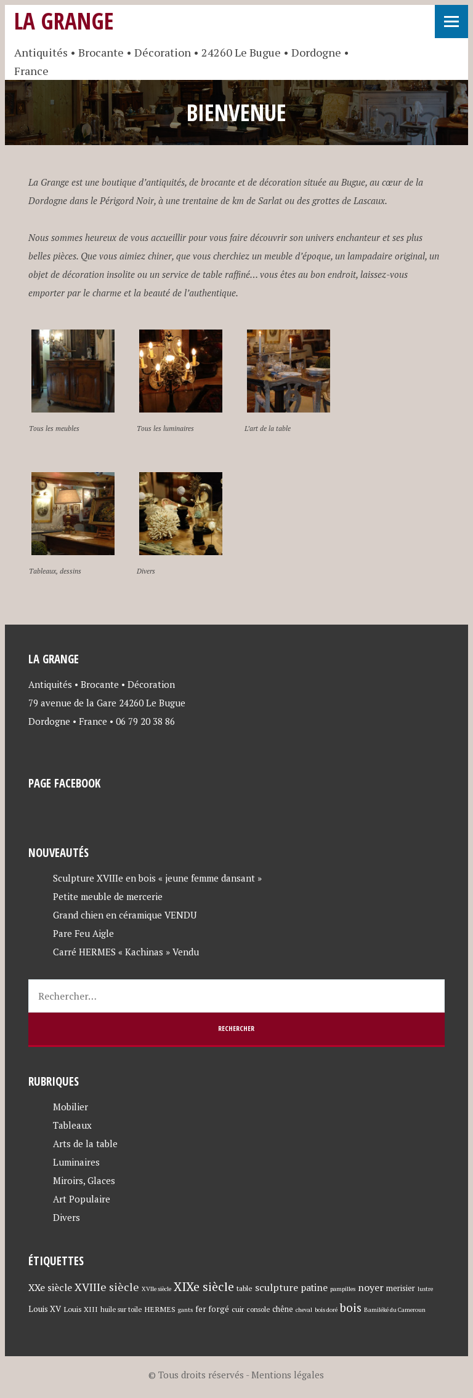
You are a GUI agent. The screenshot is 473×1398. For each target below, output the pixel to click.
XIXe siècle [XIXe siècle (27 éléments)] (204, 1286)
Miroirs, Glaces (84, 1180)
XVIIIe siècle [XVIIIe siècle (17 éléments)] (107, 1287)
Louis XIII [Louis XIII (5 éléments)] (80, 1309)
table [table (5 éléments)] (244, 1288)
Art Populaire (81, 1199)
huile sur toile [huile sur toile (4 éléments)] (121, 1309)
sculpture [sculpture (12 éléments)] (276, 1287)
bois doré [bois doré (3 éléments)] (326, 1310)
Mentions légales (287, 1374)
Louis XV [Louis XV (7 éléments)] (44, 1308)
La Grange (64, 20)
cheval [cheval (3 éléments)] (304, 1310)
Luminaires (76, 1162)
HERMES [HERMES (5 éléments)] (160, 1309)
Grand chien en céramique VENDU (124, 915)
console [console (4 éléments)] (258, 1309)
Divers (66, 1217)
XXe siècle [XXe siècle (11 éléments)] (50, 1287)
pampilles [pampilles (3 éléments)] (342, 1289)
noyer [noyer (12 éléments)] (371, 1287)
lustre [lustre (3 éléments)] (425, 1289)
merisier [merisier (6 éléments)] (400, 1288)
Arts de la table (85, 1143)
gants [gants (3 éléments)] (185, 1310)
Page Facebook (64, 783)
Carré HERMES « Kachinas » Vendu (126, 952)
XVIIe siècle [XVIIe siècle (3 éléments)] (156, 1289)
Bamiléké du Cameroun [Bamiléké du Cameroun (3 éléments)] (395, 1310)
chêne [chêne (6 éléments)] (282, 1309)
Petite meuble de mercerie (108, 896)
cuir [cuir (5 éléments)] (238, 1309)
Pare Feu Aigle (83, 933)
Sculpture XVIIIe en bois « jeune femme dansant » (157, 878)
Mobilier (70, 1106)
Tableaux (72, 1125)
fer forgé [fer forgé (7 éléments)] (212, 1308)
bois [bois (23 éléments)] (351, 1307)
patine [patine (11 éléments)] (314, 1287)
